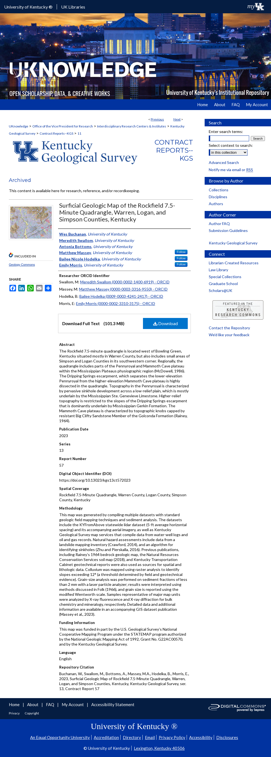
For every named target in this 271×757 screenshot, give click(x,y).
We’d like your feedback (229, 334)
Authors (216, 203)
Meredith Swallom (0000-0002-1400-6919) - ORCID (125, 282)
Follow (181, 252)
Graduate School (223, 283)
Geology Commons (22, 264)
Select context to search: (231, 145)
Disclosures (227, 737)
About (33, 704)
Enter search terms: (226, 131)
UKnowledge (18, 126)
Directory (132, 737)
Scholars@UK (220, 290)
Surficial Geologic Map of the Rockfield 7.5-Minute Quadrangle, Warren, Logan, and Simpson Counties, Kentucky (117, 212)
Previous (157, 119)
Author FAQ (219, 223)
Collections (218, 189)
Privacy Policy (172, 737)
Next (177, 119)
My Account (73, 704)
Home (14, 704)
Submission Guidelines (228, 230)
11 (79, 133)
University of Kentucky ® (28, 6)
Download (165, 323)
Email (150, 737)
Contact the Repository (229, 327)
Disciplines (218, 196)
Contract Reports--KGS (56, 133)
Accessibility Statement (112, 704)
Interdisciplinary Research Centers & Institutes (131, 126)
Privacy (14, 713)
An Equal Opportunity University (60, 737)
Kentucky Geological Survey (233, 243)
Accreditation (106, 737)
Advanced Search (224, 162)
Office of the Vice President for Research (62, 126)
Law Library (218, 269)
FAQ (50, 704)
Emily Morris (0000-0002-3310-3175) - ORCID (115, 303)
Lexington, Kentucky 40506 (159, 748)
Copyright (32, 713)
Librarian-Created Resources (234, 262)
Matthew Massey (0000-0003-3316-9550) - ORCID (123, 289)
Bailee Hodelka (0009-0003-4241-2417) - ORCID (121, 296)
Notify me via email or (231, 169)
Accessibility (200, 737)
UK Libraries (73, 6)
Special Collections (225, 276)
